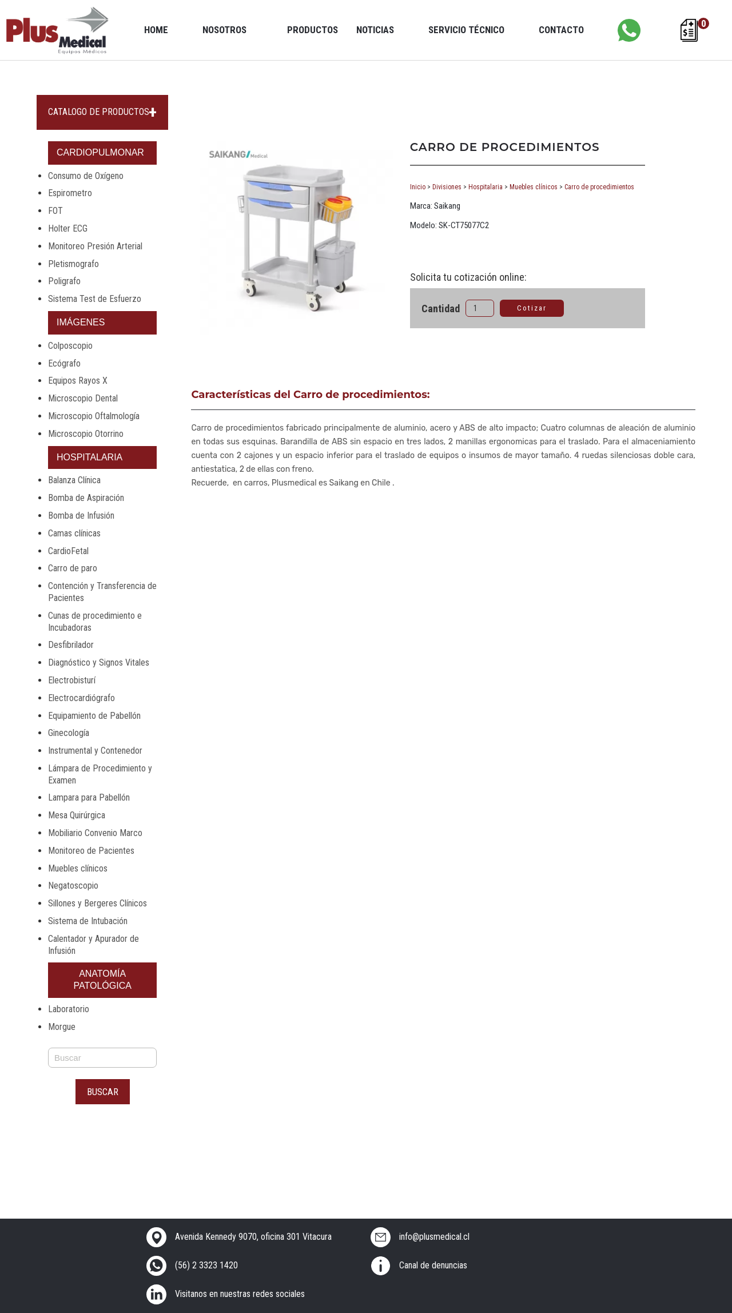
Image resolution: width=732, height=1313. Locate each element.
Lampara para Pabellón (89, 797)
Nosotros (224, 29)
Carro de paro (72, 568)
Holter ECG (67, 228)
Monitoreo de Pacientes (91, 850)
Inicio (417, 187)
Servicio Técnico (466, 29)
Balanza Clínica (74, 480)
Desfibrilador (71, 644)
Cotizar (532, 308)
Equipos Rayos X (78, 380)
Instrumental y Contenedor (95, 750)
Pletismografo (73, 263)
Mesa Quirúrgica (76, 815)
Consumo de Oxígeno (86, 175)
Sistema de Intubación (88, 921)
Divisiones (447, 187)
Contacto (561, 29)
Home (156, 29)
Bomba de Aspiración (86, 497)
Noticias (375, 29)
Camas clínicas (74, 533)
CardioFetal (68, 551)
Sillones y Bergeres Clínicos (97, 903)
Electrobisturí (72, 680)
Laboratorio (68, 1009)
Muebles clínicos (78, 868)
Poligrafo (64, 281)
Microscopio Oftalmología (94, 416)
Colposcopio (70, 345)
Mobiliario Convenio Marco (95, 832)
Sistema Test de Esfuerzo (94, 298)
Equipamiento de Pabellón (94, 715)
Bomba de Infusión (81, 515)
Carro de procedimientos (599, 187)
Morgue (61, 1026)
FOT (55, 210)
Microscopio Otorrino (86, 433)
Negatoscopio (73, 885)
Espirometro (70, 193)
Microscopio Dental (83, 398)
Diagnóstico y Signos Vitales (98, 662)
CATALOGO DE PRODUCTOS (98, 111)
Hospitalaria (485, 187)
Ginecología (68, 732)
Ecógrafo (64, 363)
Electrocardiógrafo (81, 698)
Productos (312, 29)
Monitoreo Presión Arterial (95, 246)
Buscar (102, 1091)
